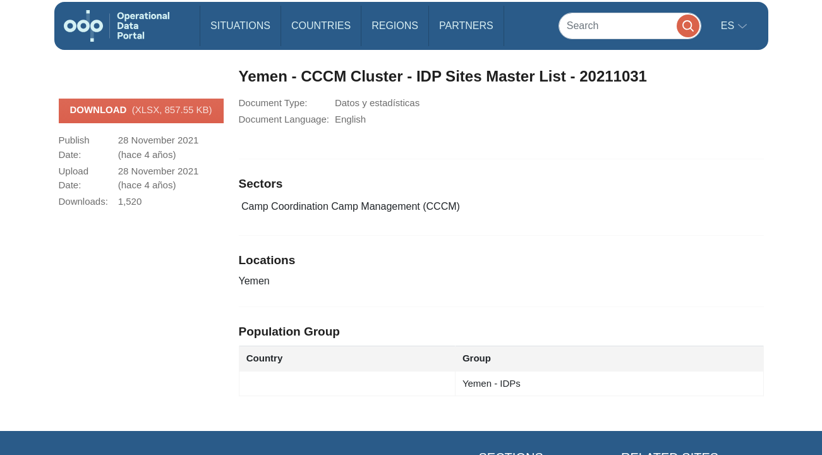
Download (141, 110)
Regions (395, 25)
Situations (240, 25)
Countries (321, 25)
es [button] (729, 25)
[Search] (630, 26)
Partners (466, 25)
